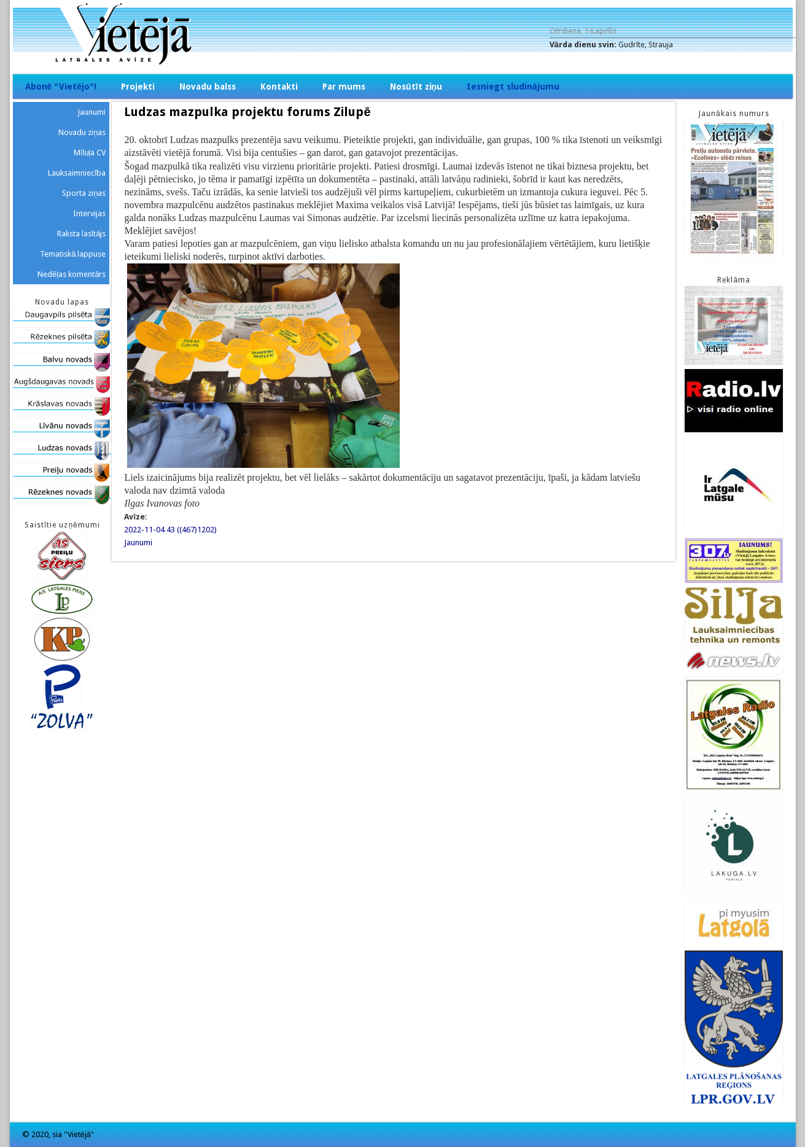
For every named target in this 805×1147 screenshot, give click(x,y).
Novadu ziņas (82, 132)
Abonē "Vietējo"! (61, 86)
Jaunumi (138, 542)
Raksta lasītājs (81, 233)
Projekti (138, 86)
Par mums (343, 86)
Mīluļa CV (90, 152)
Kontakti (279, 86)
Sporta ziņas (84, 193)
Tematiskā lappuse (73, 254)
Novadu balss (207, 86)
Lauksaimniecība (77, 172)
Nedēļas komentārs (71, 274)
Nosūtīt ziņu (416, 86)
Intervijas (89, 213)
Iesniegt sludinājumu (513, 86)
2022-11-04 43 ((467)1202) (170, 529)
